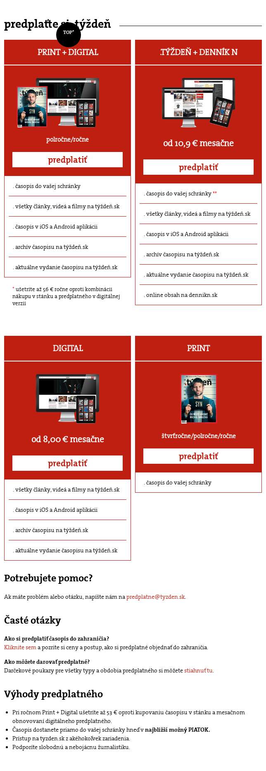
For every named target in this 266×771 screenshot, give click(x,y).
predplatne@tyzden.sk (155, 596)
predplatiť (67, 160)
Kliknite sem (20, 647)
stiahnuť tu (198, 670)
